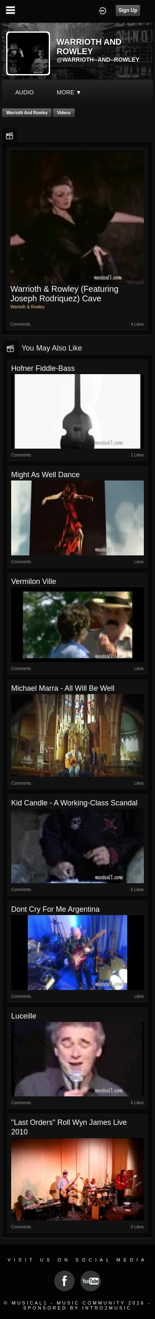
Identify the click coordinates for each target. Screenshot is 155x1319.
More (69, 92)
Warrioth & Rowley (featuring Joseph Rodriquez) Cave (64, 293)
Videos (64, 113)
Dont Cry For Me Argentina (55, 909)
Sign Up (128, 10)
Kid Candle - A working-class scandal (74, 803)
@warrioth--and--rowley (98, 59)
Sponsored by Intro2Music (77, 1307)
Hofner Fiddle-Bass (43, 368)
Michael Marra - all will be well (62, 688)
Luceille (23, 1016)
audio (24, 92)
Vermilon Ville (33, 581)
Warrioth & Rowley (27, 307)
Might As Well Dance (45, 475)
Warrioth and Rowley (27, 113)
